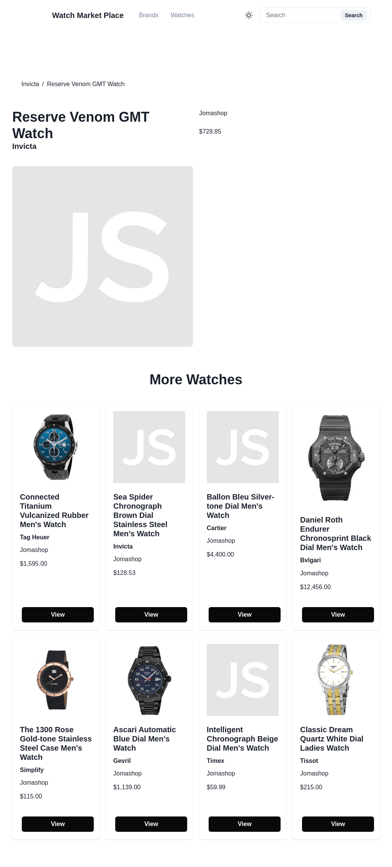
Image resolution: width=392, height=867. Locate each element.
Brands (148, 15)
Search (354, 15)
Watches (182, 15)
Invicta (30, 84)
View (58, 614)
